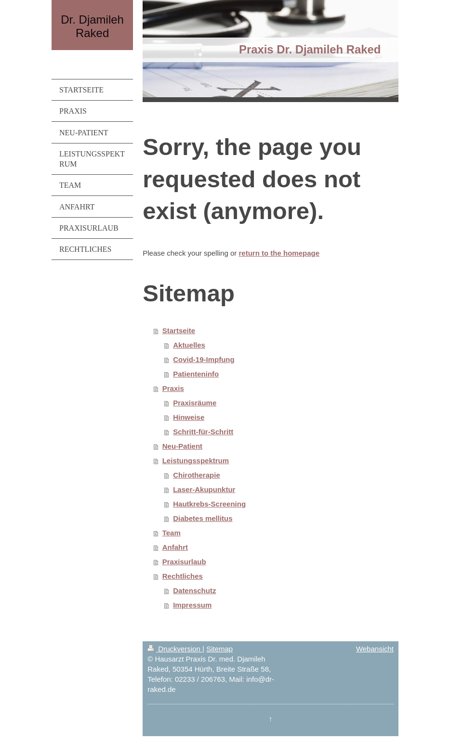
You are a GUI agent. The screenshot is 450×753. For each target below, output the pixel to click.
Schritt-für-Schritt (203, 432)
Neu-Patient (182, 446)
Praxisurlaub (184, 562)
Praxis (173, 388)
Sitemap (219, 649)
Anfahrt (175, 547)
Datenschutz (194, 590)
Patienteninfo (196, 374)
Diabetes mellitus (202, 518)
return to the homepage (278, 253)
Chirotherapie (196, 475)
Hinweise (188, 417)
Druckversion (174, 649)
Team (171, 533)
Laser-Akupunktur (204, 489)
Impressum (192, 605)
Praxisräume (194, 403)
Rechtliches (182, 576)
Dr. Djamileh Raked (92, 26)
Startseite (178, 330)
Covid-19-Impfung (204, 359)
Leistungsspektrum (195, 460)
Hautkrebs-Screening (209, 504)
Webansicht (375, 649)
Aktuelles (189, 345)
